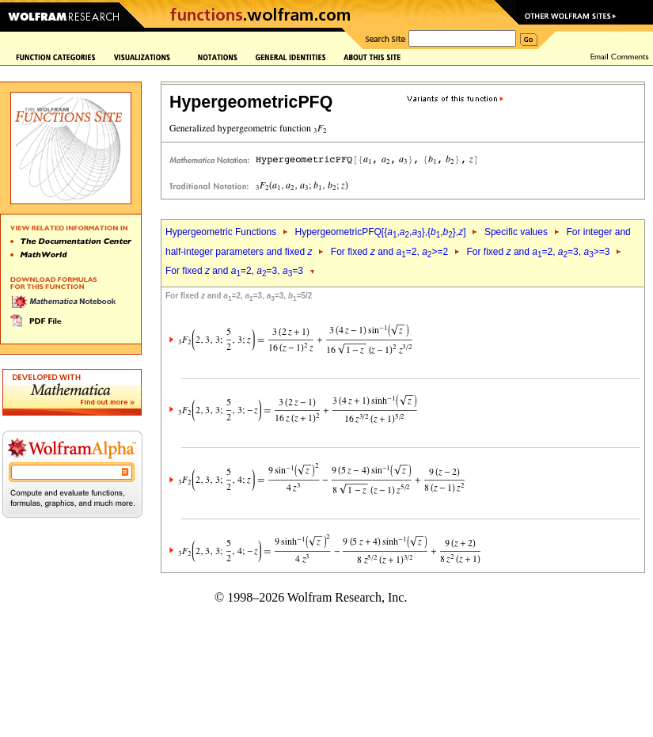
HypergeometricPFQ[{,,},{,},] (379, 231)
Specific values (516, 231)
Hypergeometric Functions (220, 231)
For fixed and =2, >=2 (389, 251)
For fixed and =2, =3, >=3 (538, 251)
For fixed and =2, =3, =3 (234, 270)
